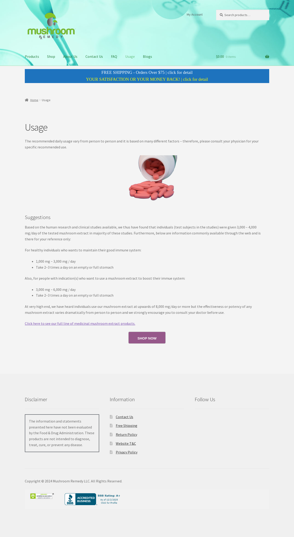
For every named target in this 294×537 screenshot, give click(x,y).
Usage (130, 56)
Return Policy (126, 434)
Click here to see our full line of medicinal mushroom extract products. (80, 323)
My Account (195, 14)
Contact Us (94, 56)
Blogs (147, 56)
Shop (51, 56)
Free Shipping (126, 425)
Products (32, 56)
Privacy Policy (126, 452)
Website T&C (126, 443)
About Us (70, 56)
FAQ (114, 56)
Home (34, 100)
